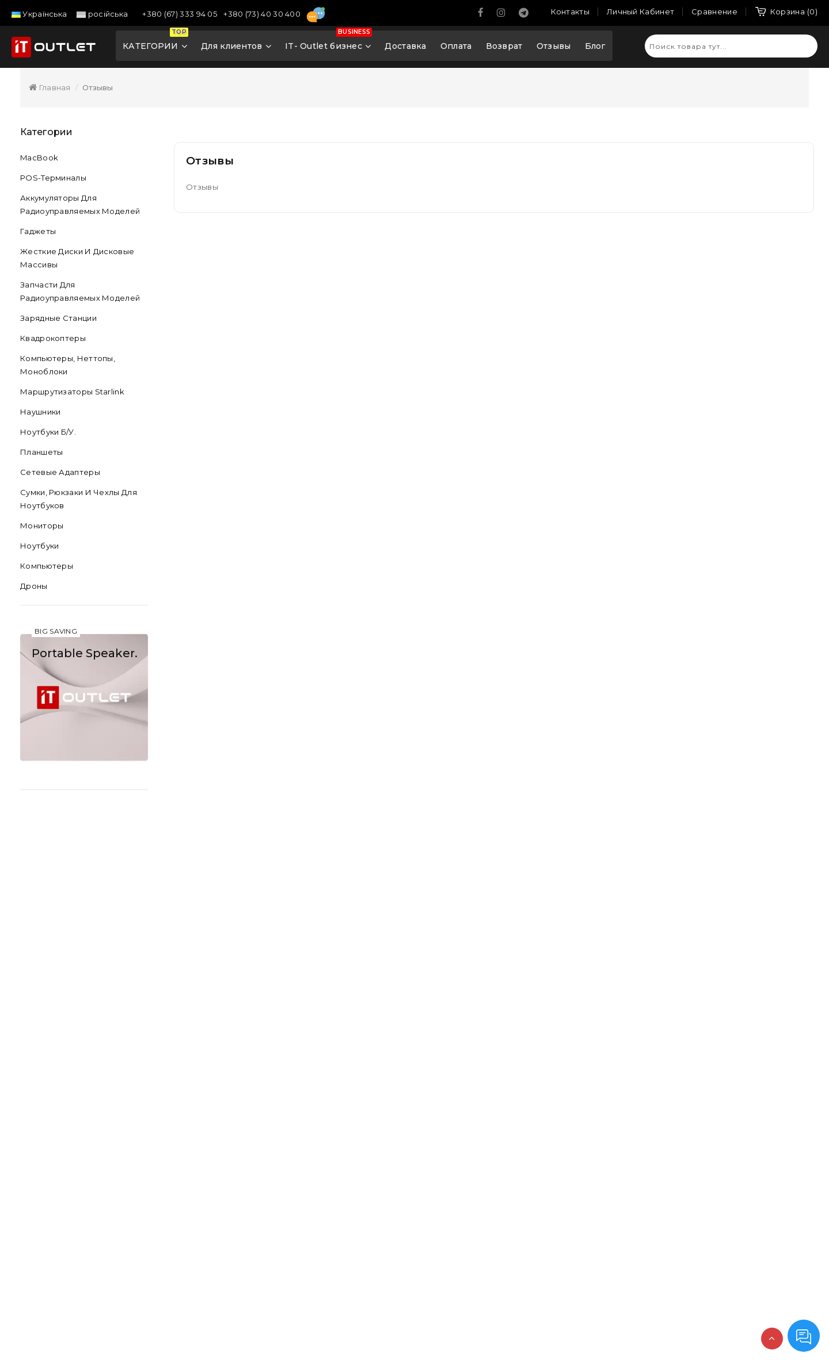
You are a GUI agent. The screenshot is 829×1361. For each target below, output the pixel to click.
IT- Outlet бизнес (328, 42)
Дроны (34, 586)
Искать (803, 45)
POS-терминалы (53, 177)
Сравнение (714, 11)
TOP (772, 1339)
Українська (39, 13)
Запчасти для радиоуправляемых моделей (80, 291)
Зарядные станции (58, 318)
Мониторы (41, 525)
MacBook (39, 157)
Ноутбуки (39, 545)
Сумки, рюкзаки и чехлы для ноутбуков (78, 499)
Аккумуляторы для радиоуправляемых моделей (80, 204)
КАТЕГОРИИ (155, 42)
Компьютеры (46, 565)
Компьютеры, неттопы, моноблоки (67, 365)
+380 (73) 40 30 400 (262, 13)
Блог (595, 46)
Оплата (456, 46)
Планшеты (41, 452)
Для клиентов (236, 46)
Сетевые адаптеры (60, 472)
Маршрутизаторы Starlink (72, 391)
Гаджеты (38, 231)
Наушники (40, 411)
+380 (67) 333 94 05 (180, 13)
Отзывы (554, 46)
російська (102, 13)
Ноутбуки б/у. (48, 431)
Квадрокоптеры (53, 338)
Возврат (504, 46)
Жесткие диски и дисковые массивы (77, 258)
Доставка (405, 46)
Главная (50, 87)
